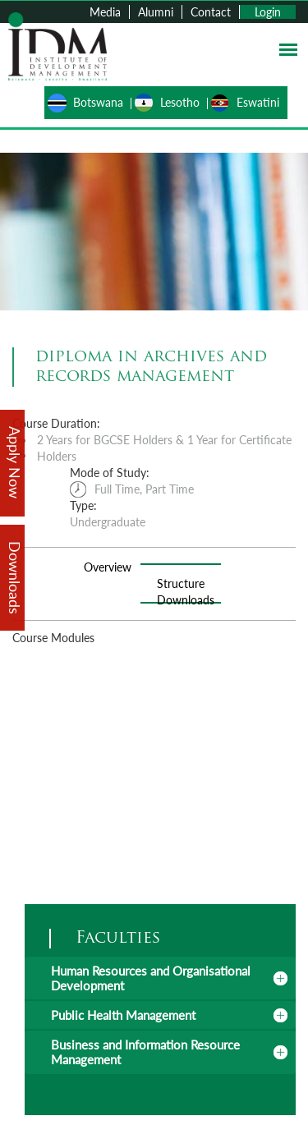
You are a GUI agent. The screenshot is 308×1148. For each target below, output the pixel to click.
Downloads (185, 600)
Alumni (155, 12)
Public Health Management (123, 1015)
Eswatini (258, 102)
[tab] (160, 978)
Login (268, 12)
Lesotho (180, 102)
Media (105, 12)
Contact (211, 12)
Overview (107, 567)
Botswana (98, 102)
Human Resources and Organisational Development (151, 978)
